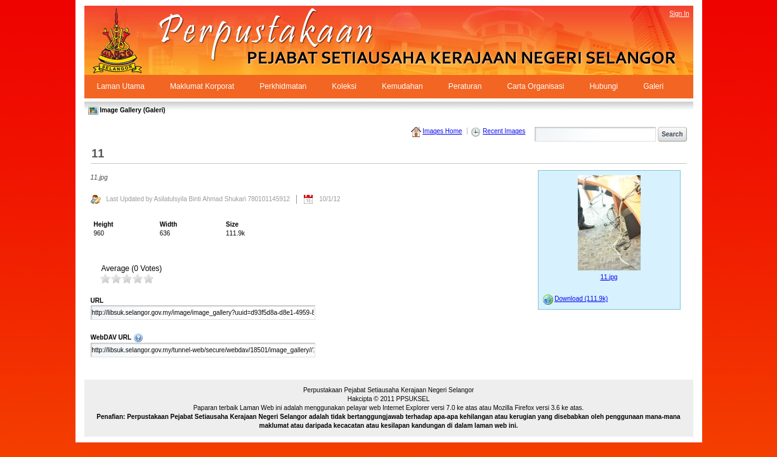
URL (97, 300)
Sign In (679, 13)
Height (104, 224)
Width (169, 224)
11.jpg (608, 277)
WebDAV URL (283, 337)
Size (232, 224)
